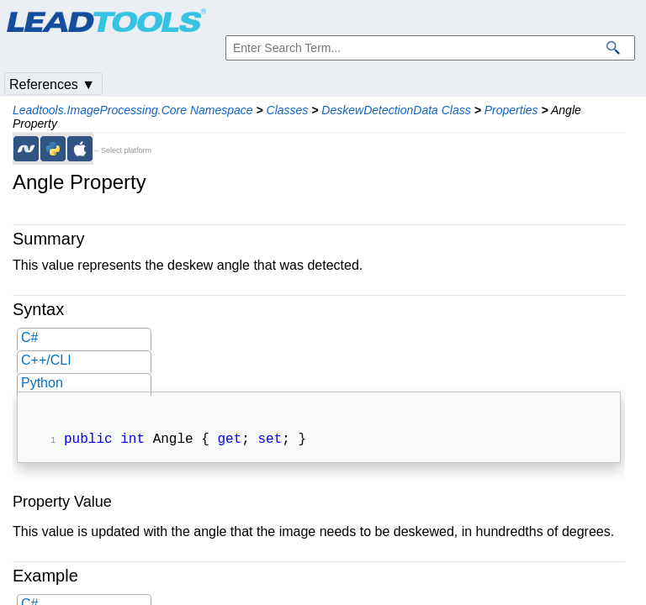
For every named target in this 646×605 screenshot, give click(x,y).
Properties (511, 110)
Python (42, 383)
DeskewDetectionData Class (395, 110)
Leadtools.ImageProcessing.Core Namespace (133, 110)
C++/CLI (46, 360)
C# (29, 337)
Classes (288, 110)
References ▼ (52, 84)
